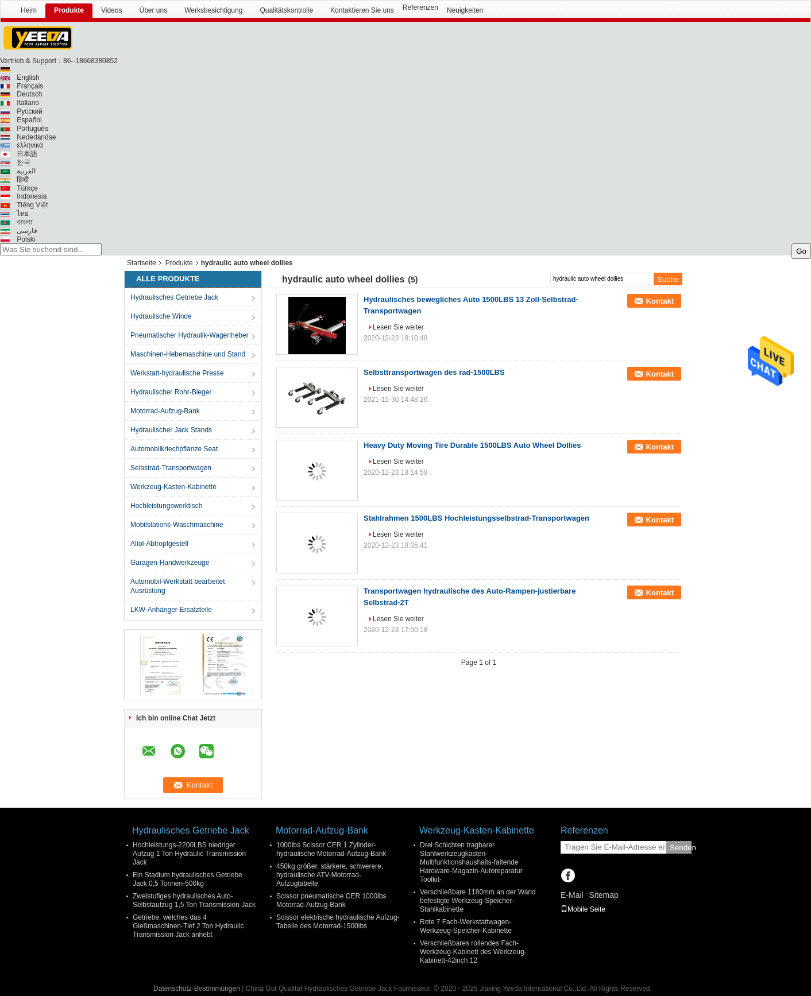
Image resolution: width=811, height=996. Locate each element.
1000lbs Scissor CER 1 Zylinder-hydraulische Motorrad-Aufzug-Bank (331, 849)
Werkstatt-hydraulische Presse (177, 373)
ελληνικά (30, 145)
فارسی (27, 231)
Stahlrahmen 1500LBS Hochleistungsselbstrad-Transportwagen (476, 518)
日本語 (27, 154)
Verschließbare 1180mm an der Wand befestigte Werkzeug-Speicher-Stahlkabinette (478, 900)
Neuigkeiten (465, 10)
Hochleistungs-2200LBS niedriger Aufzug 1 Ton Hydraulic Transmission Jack (189, 853)
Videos (111, 10)
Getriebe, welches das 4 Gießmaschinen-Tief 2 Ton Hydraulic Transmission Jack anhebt (188, 926)
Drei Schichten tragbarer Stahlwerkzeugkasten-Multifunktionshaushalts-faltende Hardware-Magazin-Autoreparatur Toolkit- (471, 862)
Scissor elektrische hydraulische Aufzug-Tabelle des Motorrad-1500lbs (338, 921)
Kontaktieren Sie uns (362, 10)
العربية (26, 171)
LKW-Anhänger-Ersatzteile (171, 610)
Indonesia (32, 196)
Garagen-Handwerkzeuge (169, 563)
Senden (681, 847)
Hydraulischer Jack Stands (171, 430)
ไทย (23, 214)
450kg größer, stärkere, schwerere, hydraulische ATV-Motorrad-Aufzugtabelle (329, 875)
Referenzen (420, 7)
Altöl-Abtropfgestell (159, 544)
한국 (23, 162)
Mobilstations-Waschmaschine (176, 525)
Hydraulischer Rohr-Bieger (170, 392)
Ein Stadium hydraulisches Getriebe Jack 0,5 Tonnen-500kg (187, 879)
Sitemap (603, 895)
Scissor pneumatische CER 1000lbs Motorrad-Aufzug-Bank (331, 900)
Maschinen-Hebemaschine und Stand (187, 354)
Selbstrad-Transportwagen (170, 468)
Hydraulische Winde (161, 316)
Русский (30, 111)
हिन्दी (23, 180)
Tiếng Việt (32, 205)
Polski (26, 239)
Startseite (141, 263)
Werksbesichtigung (213, 10)
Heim (29, 10)
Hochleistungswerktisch (166, 506)
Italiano (28, 103)
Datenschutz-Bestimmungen (196, 989)
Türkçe (27, 188)
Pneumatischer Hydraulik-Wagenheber (189, 335)
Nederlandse (36, 137)
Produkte (69, 10)
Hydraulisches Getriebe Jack (174, 297)
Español (29, 120)
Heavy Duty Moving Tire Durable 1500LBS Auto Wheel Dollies (472, 445)
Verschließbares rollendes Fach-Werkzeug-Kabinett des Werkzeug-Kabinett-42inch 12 (473, 951)
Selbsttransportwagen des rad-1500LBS (434, 372)
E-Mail (572, 895)
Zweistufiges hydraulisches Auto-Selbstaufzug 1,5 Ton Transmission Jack (194, 900)
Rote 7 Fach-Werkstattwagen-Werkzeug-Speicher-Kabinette (466, 926)
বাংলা (24, 222)
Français (30, 86)
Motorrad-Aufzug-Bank (165, 411)
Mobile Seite (583, 909)
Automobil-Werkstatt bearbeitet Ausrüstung (177, 586)
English (28, 77)
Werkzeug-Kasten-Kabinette (173, 487)
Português (32, 129)
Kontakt (660, 301)
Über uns (154, 10)
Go (801, 251)
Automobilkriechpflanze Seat (174, 449)
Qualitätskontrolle (286, 10)
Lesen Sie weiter (398, 327)
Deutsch (29, 94)
